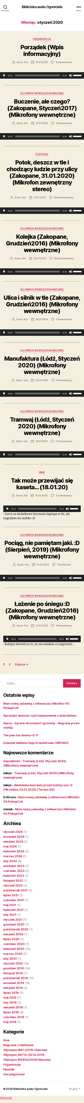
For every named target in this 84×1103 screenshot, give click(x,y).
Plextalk (42, 154)
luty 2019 (10, 1002)
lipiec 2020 (11, 939)
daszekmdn (11, 761)
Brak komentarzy (64, 197)
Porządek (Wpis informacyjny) (41, 50)
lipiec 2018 (11, 1012)
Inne (42, 472)
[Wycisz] (70, 75)
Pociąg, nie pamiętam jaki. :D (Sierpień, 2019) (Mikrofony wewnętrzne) (42, 549)
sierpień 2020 (13, 934)
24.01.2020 (41, 380)
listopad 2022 (13, 880)
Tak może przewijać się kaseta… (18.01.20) (42, 484)
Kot (26, 62)
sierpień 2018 (13, 1007)
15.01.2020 (43, 564)
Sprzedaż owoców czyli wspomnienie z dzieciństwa (39, 715)
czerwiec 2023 (14, 871)
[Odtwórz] (4, 75)
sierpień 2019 (13, 988)
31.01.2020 (42, 62)
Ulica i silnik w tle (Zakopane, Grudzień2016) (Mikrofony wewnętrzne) (42, 304)
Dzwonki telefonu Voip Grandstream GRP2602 (35, 743)
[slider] (37, 75)
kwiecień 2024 (13, 851)
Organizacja (42, 39)
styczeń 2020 (13, 963)
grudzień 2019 (13, 968)
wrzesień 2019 (13, 983)
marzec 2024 (12, 856)
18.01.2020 (41, 441)
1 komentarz (64, 564)
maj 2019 (9, 997)
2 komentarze (64, 123)
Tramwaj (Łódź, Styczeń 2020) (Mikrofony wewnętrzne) (42, 426)
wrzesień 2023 (13, 866)
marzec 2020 (12, 953)
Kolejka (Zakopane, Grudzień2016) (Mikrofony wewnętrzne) (42, 243)
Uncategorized (14, 1074)
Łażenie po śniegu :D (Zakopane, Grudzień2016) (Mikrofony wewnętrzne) (42, 610)
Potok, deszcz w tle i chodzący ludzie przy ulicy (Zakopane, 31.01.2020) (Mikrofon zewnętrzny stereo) (42, 176)
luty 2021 (9, 914)
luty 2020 (10, 958)
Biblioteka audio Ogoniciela (42, 7)
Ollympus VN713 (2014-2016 (23, 1055)
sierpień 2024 (13, 841)
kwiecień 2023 (13, 875)
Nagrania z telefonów (18, 1045)
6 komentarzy (64, 380)
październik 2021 (15, 890)
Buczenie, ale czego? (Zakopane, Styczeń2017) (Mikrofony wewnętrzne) (42, 108)
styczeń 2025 (13, 832)
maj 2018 (9, 1022)
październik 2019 (15, 978)
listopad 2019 (13, 973)
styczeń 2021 (12, 919)
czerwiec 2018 (13, 1017)
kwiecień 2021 (13, 910)
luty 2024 (10, 861)
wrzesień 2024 (13, 836)
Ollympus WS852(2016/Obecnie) (42, 93)
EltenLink (6, 1098)
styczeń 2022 (13, 885)
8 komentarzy (64, 625)
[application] (42, 75)
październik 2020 (15, 929)
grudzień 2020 (13, 924)
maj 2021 (9, 905)
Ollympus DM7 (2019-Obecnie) (25, 1050)
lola (26, 380)
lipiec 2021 (11, 895)
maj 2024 (10, 846)
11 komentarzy (64, 441)
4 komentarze (64, 62)
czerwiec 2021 (13, 900)
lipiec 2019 (11, 992)
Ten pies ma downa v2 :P (20, 735)
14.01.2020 (42, 625)
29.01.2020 (40, 258)
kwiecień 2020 (13, 949)
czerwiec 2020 (14, 944)
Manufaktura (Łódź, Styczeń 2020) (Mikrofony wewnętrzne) (42, 365)
